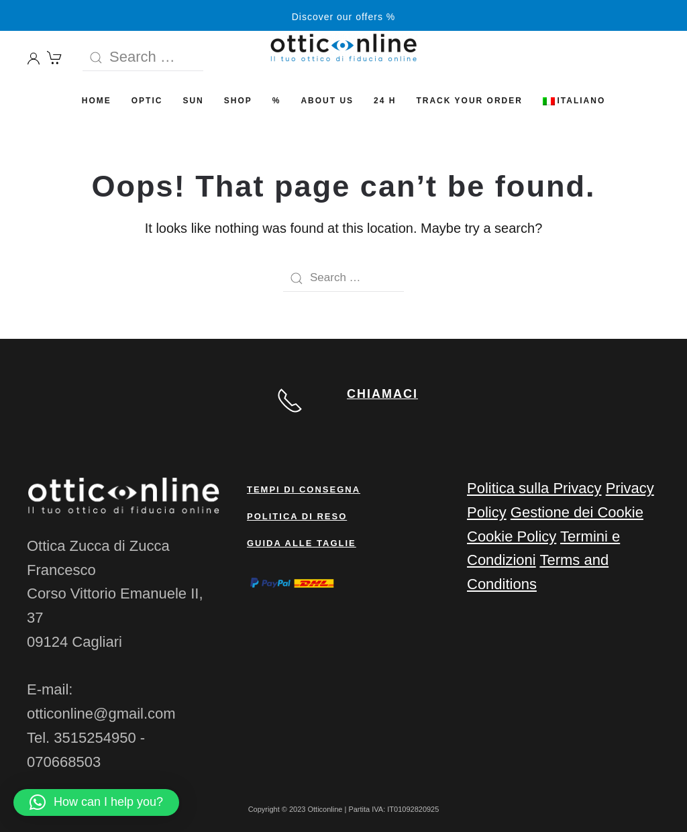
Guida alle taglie (301, 543)
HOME (96, 100)
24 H (385, 100)
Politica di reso (297, 516)
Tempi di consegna (303, 489)
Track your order (469, 100)
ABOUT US (327, 100)
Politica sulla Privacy (534, 488)
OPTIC (147, 100)
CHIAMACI (382, 394)
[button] (96, 802)
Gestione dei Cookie (577, 512)
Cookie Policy (511, 536)
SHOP (238, 100)
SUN (192, 100)
